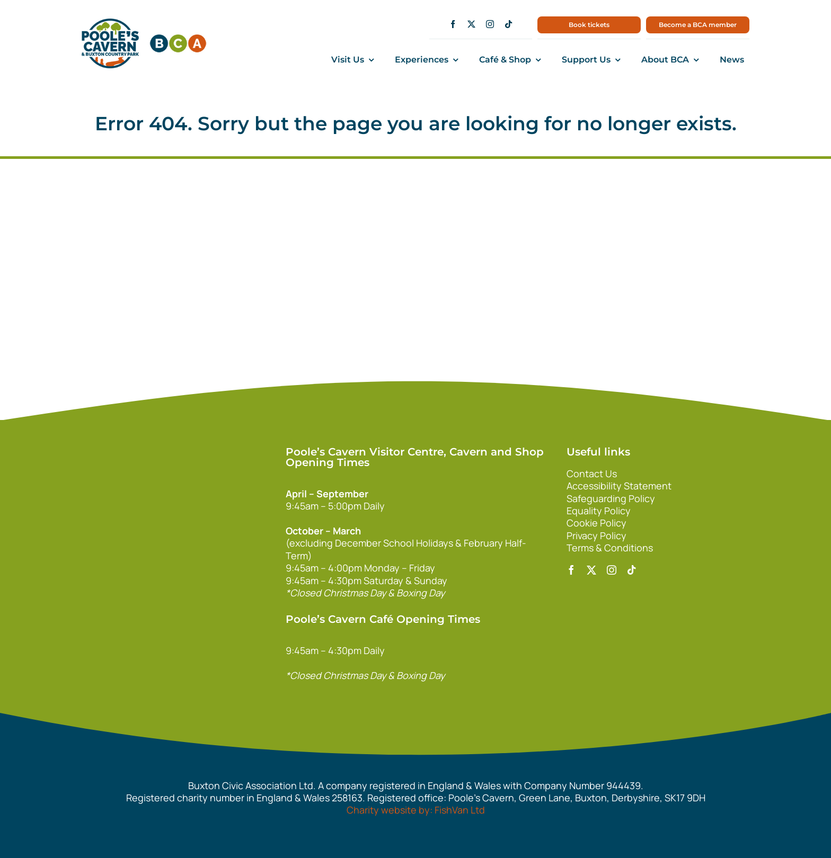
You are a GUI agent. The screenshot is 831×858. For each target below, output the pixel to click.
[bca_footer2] (205, 520)
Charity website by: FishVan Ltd (416, 809)
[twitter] (471, 24)
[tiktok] (508, 24)
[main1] (110, 23)
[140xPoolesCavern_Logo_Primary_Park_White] (205, 446)
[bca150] (178, 39)
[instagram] (490, 24)
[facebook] (453, 24)
